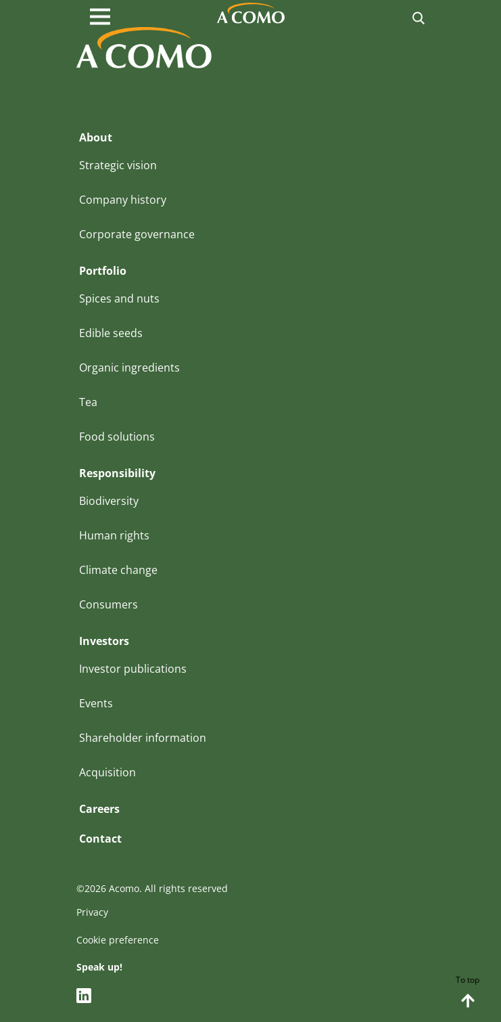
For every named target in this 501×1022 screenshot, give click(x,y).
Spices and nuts (119, 298)
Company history (122, 199)
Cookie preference (117, 939)
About (95, 137)
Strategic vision (118, 165)
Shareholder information (142, 737)
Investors (104, 641)
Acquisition (107, 772)
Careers (99, 808)
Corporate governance (137, 234)
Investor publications (133, 668)
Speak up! (99, 966)
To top (467, 992)
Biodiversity (109, 500)
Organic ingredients (129, 367)
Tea (88, 402)
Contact (100, 838)
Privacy (92, 912)
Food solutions (117, 436)
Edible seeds (111, 333)
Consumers (108, 604)
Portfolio (102, 270)
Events (96, 703)
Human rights (114, 535)
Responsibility (117, 473)
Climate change (118, 569)
